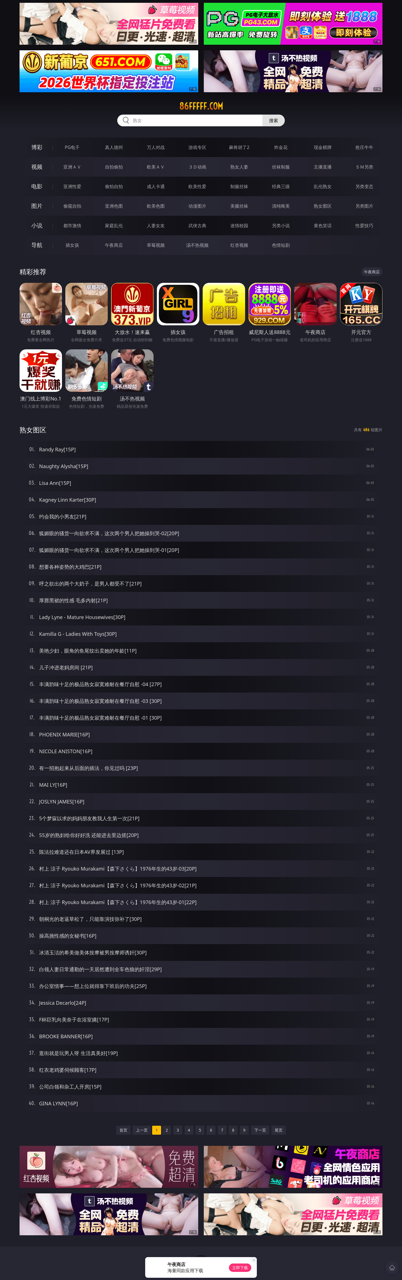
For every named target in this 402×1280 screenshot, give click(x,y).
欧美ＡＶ (156, 167)
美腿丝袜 (239, 206)
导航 (36, 245)
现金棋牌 (323, 147)
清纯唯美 (281, 206)
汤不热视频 (197, 245)
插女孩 (72, 245)
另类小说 (281, 225)
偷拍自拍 (114, 186)
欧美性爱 (197, 186)
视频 (36, 166)
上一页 (142, 1130)
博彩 (36, 147)
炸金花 (281, 147)
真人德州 (114, 147)
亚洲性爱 (72, 186)
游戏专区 (197, 147)
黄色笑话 (323, 225)
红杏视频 (239, 245)
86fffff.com (201, 106)
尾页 (279, 1130)
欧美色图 (156, 206)
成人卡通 (156, 186)
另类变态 (364, 186)
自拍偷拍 (114, 167)
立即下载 (240, 1267)
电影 (36, 186)
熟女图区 (323, 206)
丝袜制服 (281, 167)
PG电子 (72, 147)
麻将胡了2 (239, 147)
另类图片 (364, 206)
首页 (123, 1130)
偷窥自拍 (72, 206)
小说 (36, 225)
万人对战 (156, 147)
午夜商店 (114, 245)
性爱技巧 (364, 225)
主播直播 (323, 167)
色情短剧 (281, 245)
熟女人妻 (239, 167)
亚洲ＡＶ (72, 167)
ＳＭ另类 (364, 167)
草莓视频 (156, 245)
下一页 (260, 1130)
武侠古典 (197, 225)
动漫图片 (197, 206)
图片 (36, 206)
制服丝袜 (239, 186)
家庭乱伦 (114, 225)
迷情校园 (239, 225)
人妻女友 (156, 225)
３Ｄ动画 (197, 167)
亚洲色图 (114, 206)
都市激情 (72, 225)
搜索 (273, 120)
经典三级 (281, 186)
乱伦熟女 (323, 186)
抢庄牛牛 (364, 147)
